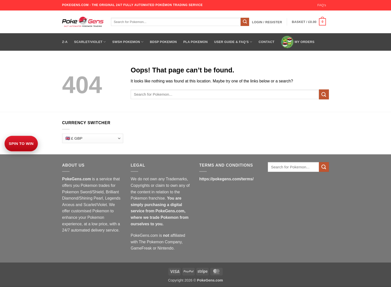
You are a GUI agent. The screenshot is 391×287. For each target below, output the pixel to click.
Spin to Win (21, 143)
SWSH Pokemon (127, 41)
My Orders (298, 42)
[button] (267, 22)
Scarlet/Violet (90, 41)
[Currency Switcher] (92, 138)
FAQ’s (321, 5)
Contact (266, 42)
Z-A (65, 42)
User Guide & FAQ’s (233, 41)
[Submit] (245, 22)
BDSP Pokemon (163, 42)
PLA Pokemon (195, 42)
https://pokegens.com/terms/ (226, 179)
